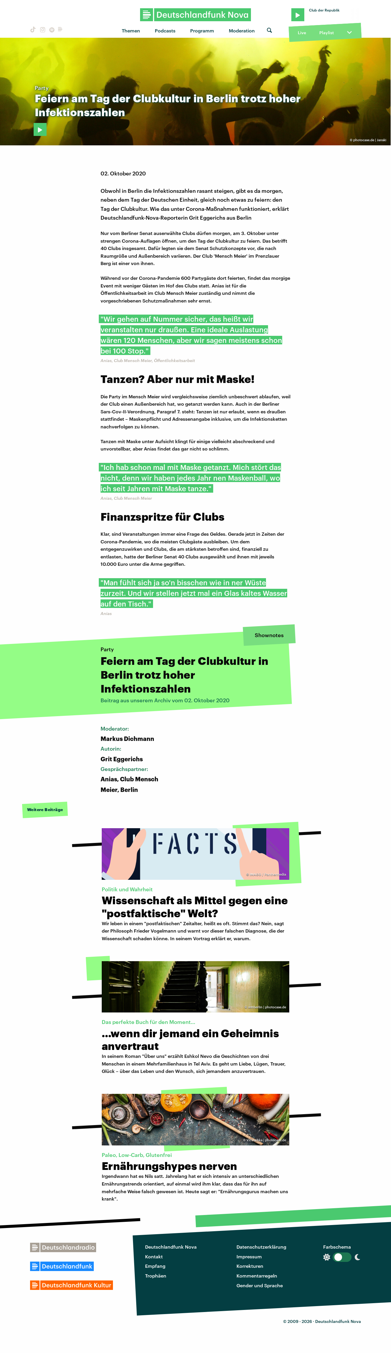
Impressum (249, 1256)
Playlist (326, 32)
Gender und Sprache (259, 1285)
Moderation (242, 30)
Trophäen (155, 1275)
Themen (131, 30)
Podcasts (165, 30)
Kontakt (154, 1256)
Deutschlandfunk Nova (171, 1247)
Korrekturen (249, 1266)
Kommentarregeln (256, 1275)
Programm (202, 30)
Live (302, 32)
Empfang (155, 1266)
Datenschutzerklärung (261, 1247)
